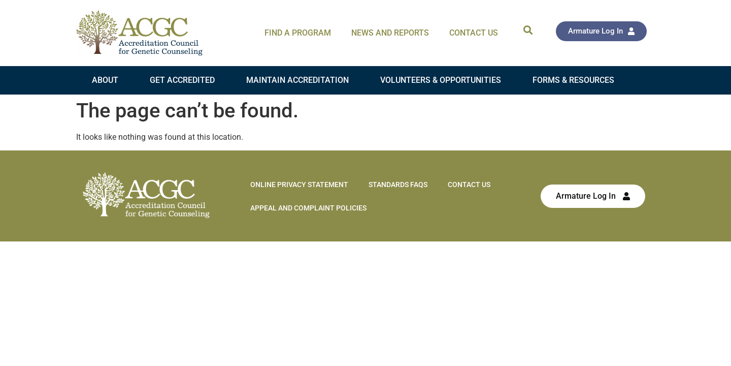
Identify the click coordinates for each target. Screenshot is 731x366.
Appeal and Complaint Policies (308, 208)
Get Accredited (182, 80)
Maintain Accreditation (297, 80)
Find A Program (297, 33)
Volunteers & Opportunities (440, 80)
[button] (527, 29)
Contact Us (473, 33)
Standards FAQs (398, 184)
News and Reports (390, 33)
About (105, 80)
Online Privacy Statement (299, 184)
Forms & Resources (573, 80)
